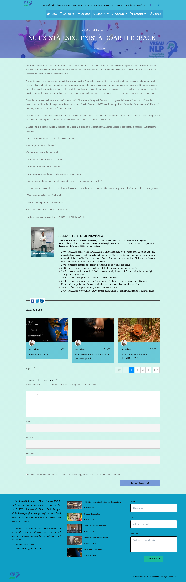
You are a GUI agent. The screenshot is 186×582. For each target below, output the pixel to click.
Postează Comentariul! (140, 483)
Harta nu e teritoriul (39, 354)
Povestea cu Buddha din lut (96, 538)
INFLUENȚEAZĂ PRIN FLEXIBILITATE (139, 340)
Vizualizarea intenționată (95, 526)
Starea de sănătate (92, 514)
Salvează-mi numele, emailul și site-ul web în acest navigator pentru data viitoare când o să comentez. (75, 474)
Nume (29, 421)
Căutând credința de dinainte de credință (102, 502)
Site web (30, 453)
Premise (87, 49)
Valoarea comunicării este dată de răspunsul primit (93, 340)
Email (29, 437)
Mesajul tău (135, 534)
